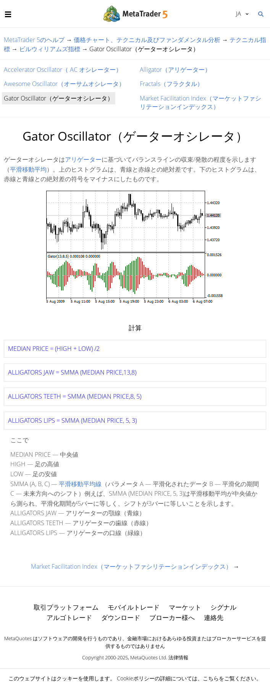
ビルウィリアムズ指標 (49, 49)
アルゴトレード (69, 617)
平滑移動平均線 (80, 484)
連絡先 (213, 617)
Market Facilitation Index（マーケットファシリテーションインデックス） (200, 102)
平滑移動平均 (28, 169)
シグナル (223, 607)
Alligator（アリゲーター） (175, 69)
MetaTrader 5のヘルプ (34, 40)
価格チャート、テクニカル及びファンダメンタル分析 (147, 40)
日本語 (238, 13)
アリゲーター (83, 159)
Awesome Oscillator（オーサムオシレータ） (64, 84)
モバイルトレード (134, 607)
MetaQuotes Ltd (148, 657)
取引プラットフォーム (66, 607)
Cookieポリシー (136, 678)
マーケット (185, 607)
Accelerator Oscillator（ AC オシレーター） (63, 69)
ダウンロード (120, 617)
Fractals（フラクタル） (171, 84)
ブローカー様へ (172, 617)
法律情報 (178, 657)
